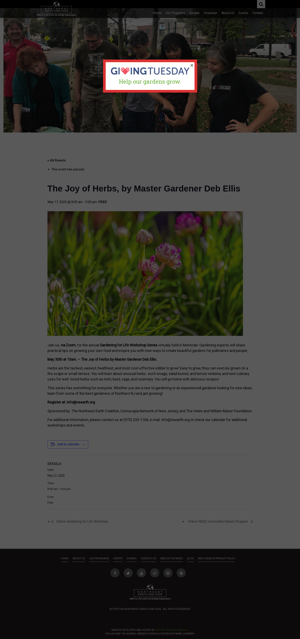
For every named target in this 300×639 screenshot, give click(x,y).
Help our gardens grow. (150, 81)
